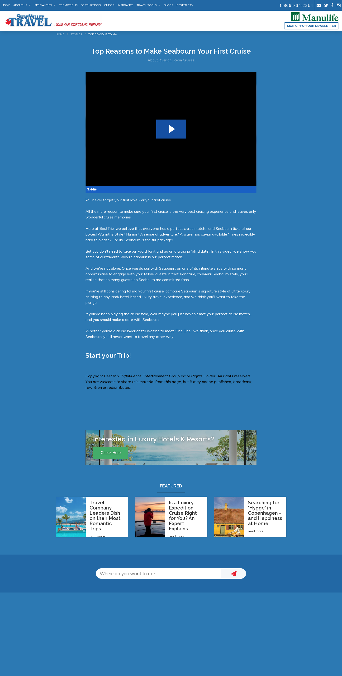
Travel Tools (147, 5)
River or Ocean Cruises (176, 60)
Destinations (91, 5)
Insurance (125, 5)
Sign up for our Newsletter (311, 26)
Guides (109, 5)
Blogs (168, 5)
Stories (76, 34)
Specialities (43, 5)
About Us (20, 5)
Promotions (68, 5)
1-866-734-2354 (296, 5)
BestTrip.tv (184, 5)
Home (6, 5)
